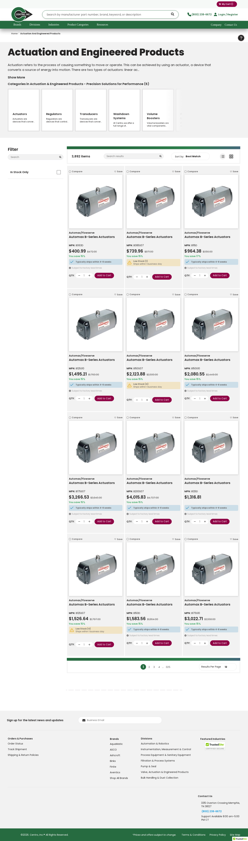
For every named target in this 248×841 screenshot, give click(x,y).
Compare (77, 171)
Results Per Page (211, 666)
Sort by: (179, 156)
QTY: (72, 275)
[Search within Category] (160, 156)
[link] (127, 666)
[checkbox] (59, 172)
